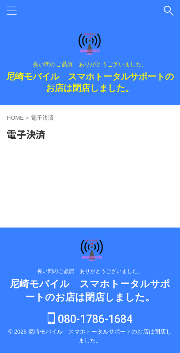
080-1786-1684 (90, 319)
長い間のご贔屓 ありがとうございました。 (90, 271)
